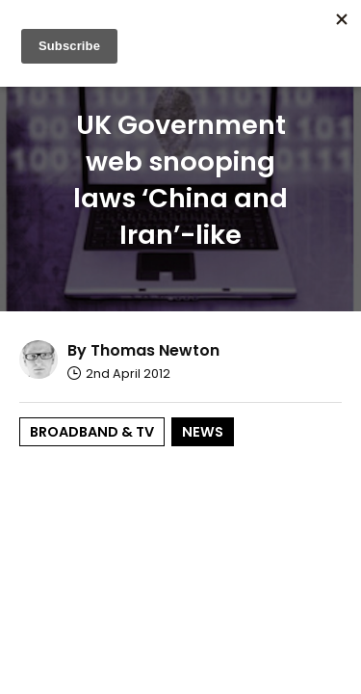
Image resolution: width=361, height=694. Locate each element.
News (202, 431)
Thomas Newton (154, 350)
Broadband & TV (92, 431)
